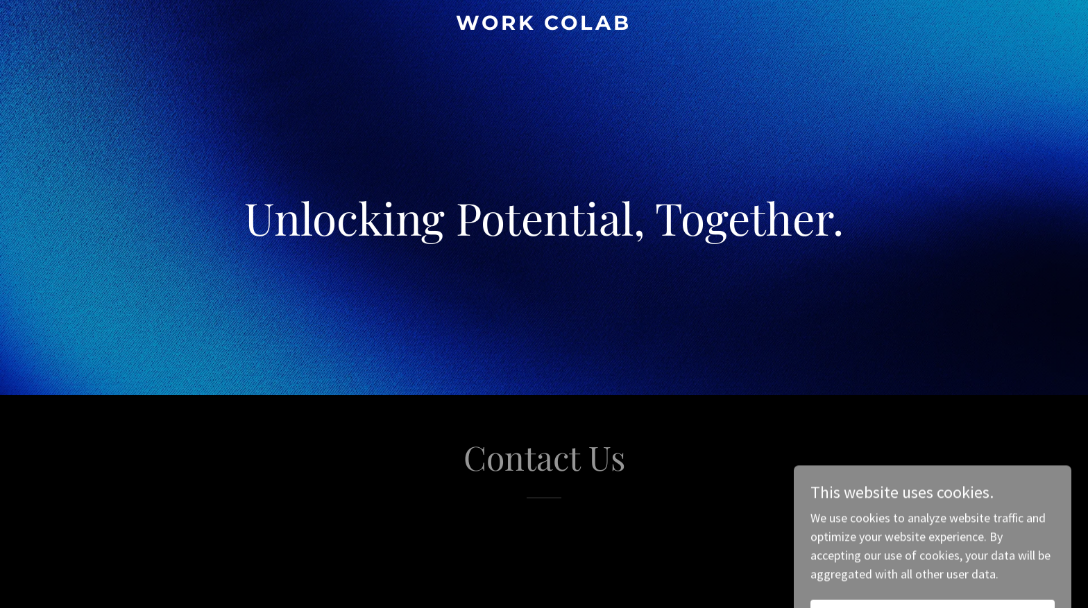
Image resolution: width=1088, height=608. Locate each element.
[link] (544, 25)
